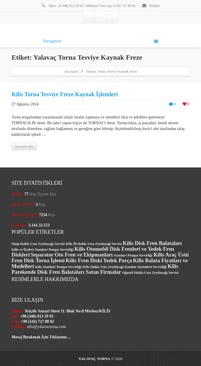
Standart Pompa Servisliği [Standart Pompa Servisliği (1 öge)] (133, 255)
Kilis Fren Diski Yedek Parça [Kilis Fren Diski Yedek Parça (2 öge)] (99, 260)
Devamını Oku (24, 146)
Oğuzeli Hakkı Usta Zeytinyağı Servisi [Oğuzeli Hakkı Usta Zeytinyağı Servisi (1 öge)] (150, 273)
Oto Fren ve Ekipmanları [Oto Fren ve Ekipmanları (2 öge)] (84, 255)
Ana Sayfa (71, 71)
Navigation (100, 41)
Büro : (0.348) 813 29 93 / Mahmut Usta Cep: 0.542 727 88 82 (88, 6)
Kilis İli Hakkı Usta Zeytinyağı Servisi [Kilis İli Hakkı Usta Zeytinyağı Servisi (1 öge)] (94, 244)
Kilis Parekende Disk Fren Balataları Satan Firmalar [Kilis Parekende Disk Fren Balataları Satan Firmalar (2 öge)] (95, 269)
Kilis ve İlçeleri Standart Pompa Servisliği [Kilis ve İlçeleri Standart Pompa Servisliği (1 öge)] (42, 250)
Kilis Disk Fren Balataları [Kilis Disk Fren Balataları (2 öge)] (152, 243)
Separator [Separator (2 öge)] (42, 255)
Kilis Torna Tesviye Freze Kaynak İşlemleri (65, 94)
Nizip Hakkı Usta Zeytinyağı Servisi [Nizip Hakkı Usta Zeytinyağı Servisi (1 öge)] (38, 244)
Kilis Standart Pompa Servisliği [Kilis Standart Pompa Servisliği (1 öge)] (58, 267)
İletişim (151, 6)
